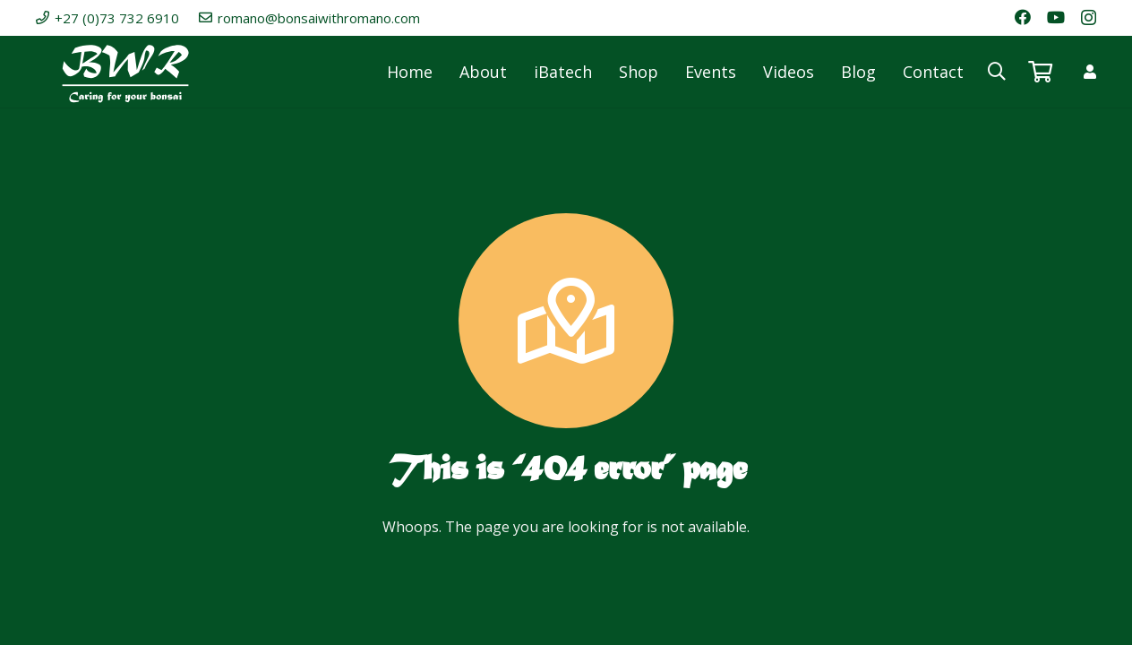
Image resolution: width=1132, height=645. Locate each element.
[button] (996, 71)
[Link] (1090, 72)
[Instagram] (1088, 18)
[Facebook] (1023, 17)
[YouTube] (1056, 17)
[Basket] (1040, 72)
